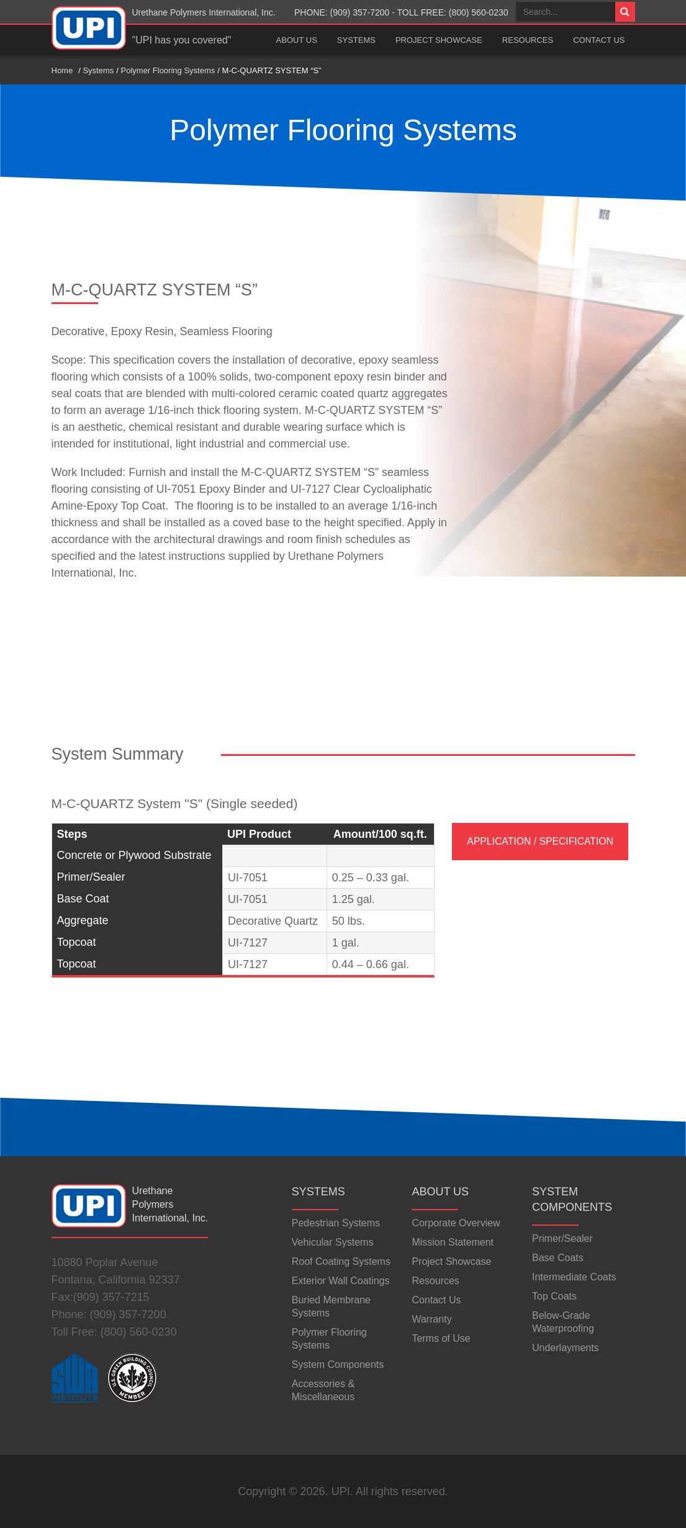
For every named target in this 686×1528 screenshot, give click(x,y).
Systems (356, 40)
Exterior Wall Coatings (341, 1280)
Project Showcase (438, 40)
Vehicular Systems (333, 1242)
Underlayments (565, 1347)
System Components (338, 1364)
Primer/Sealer (562, 1238)
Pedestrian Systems (336, 1223)
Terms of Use (441, 1338)
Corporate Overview (456, 1223)
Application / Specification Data (540, 848)
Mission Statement (453, 1242)
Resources (527, 40)
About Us (296, 40)
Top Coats (554, 1296)
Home (62, 70)
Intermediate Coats (574, 1277)
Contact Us (599, 40)
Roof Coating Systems (341, 1261)
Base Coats (558, 1257)
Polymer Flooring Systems (168, 70)
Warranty (431, 1319)
